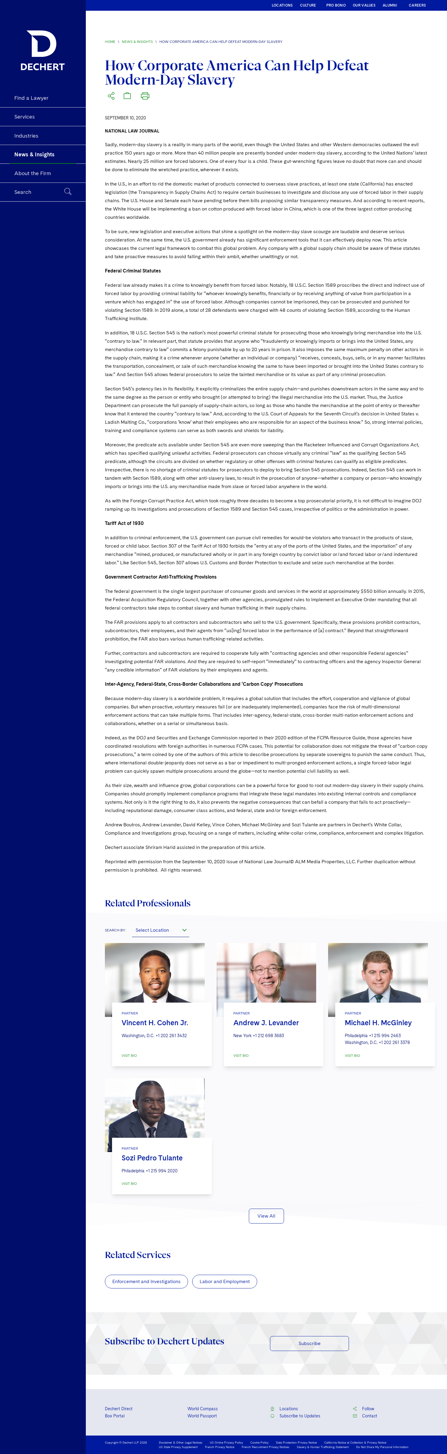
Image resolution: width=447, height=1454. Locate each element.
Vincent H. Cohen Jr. (155, 1022)
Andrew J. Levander (266, 1022)
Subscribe (310, 1343)
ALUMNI (390, 5)
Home (110, 42)
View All (266, 1216)
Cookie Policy (259, 1442)
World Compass (202, 1408)
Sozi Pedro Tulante (152, 1158)
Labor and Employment (225, 1281)
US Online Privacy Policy (226, 1442)
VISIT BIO (129, 1056)
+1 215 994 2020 (162, 1170)
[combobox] (160, 930)
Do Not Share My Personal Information (382, 1447)
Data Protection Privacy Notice (296, 1442)
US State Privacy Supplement (178, 1447)
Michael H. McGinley (378, 1022)
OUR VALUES (364, 5)
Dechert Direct (119, 1408)
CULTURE (308, 5)
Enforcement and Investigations (146, 1281)
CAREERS (417, 5)
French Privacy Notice (219, 1447)
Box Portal (115, 1416)
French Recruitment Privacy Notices (265, 1447)
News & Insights (137, 42)
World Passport (202, 1416)
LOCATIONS (282, 5)
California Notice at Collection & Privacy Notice (355, 1442)
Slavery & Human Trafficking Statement (323, 1447)
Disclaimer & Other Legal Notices (180, 1442)
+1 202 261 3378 (394, 1042)
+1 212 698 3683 (268, 1035)
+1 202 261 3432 (171, 1035)
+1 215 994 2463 (385, 1035)
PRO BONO (336, 5)
